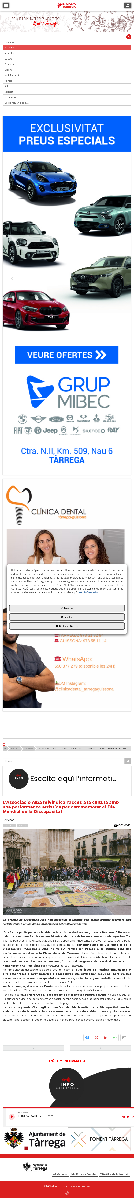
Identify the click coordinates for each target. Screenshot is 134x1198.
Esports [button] (8, 69)
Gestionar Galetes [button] (67, 625)
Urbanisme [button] (10, 97)
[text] (64, 761)
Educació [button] (9, 42)
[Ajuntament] (34, 1139)
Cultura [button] (8, 58)
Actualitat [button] (9, 47)
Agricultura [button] (10, 53)
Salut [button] (7, 86)
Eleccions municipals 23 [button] (16, 103)
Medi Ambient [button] (11, 75)
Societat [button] (8, 92)
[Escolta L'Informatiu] (67, 779)
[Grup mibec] (67, 293)
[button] (10, 21)
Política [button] (8, 80)
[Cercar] (127, 761)
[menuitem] (60, 1174)
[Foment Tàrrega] (99, 1139)
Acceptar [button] (67, 608)
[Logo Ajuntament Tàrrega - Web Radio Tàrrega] (35, 1167)
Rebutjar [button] (67, 617)
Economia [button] (9, 64)
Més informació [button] (88, 592)
